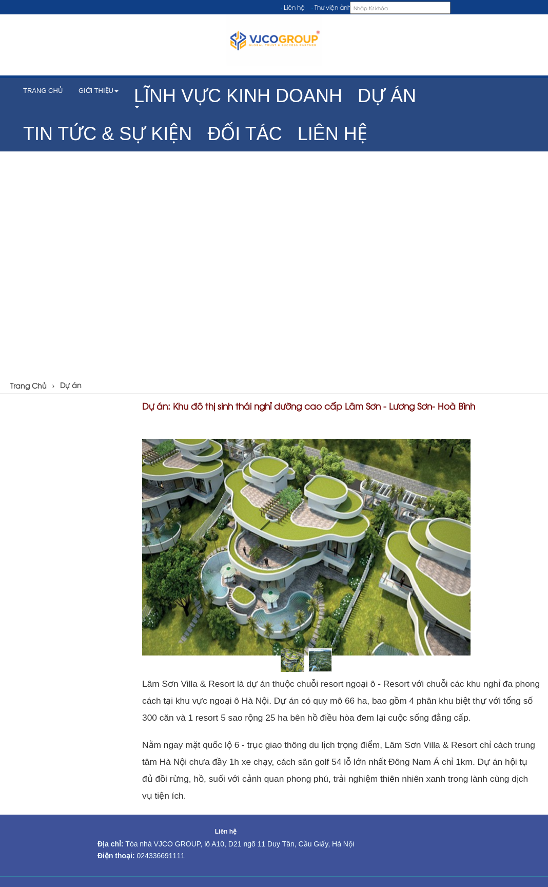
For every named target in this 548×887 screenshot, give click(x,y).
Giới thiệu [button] (99, 90)
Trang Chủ (28, 385)
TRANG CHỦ (43, 90)
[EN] (539, 7)
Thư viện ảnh (333, 7)
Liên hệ (294, 7)
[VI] (526, 7)
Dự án (71, 385)
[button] (238, 97)
